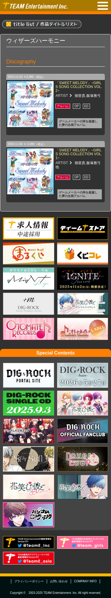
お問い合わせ (59, 581)
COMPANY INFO (85, 581)
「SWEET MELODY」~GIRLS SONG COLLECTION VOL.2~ (78, 87)
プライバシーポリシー (29, 581)
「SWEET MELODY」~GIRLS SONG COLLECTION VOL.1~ (78, 154)
